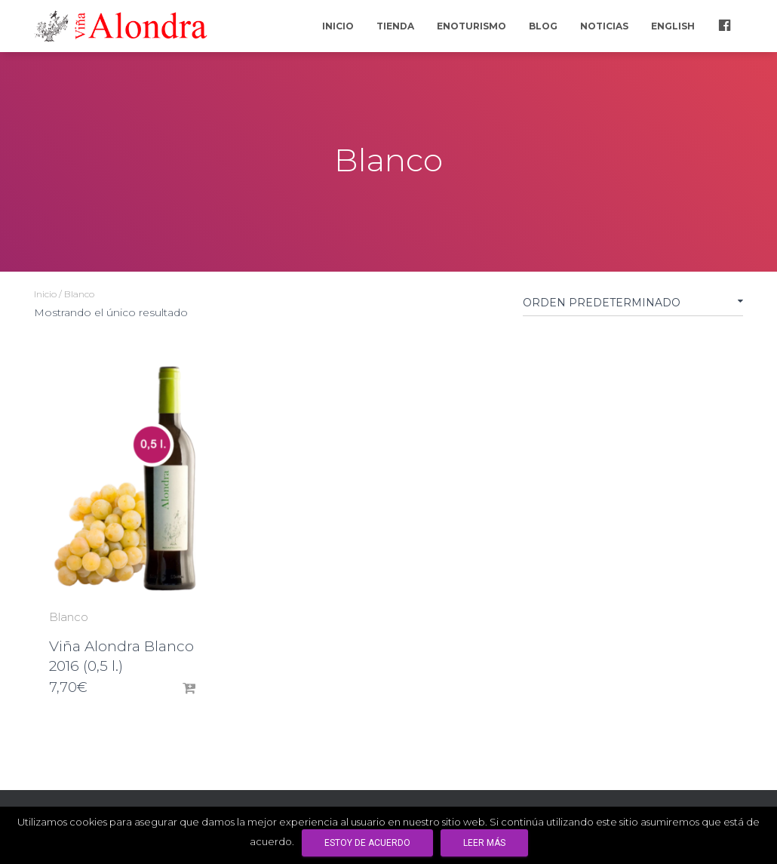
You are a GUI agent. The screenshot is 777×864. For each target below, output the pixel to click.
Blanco (68, 617)
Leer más (484, 843)
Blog (543, 26)
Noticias (604, 26)
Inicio (338, 26)
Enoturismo (471, 26)
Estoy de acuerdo (367, 843)
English (673, 26)
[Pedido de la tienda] (633, 305)
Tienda (395, 26)
